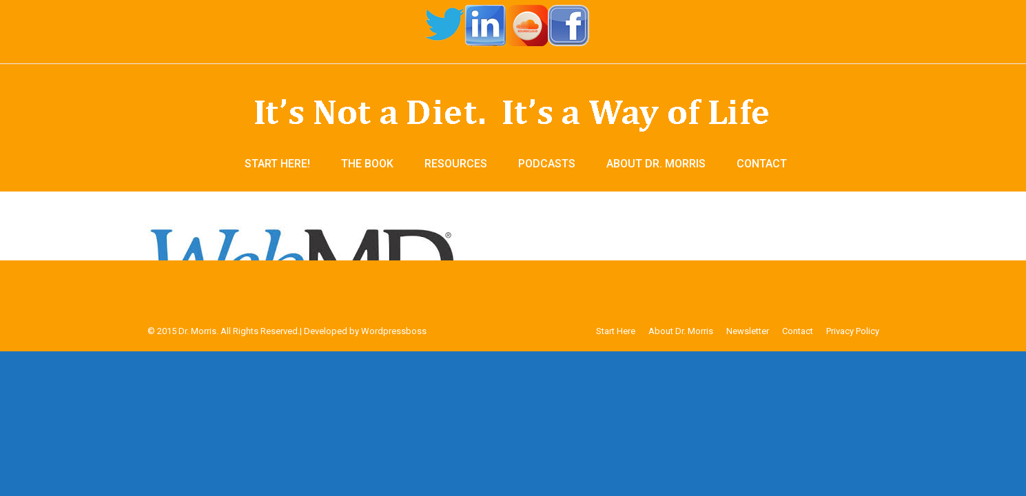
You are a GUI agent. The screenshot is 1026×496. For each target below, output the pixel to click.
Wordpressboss (394, 331)
